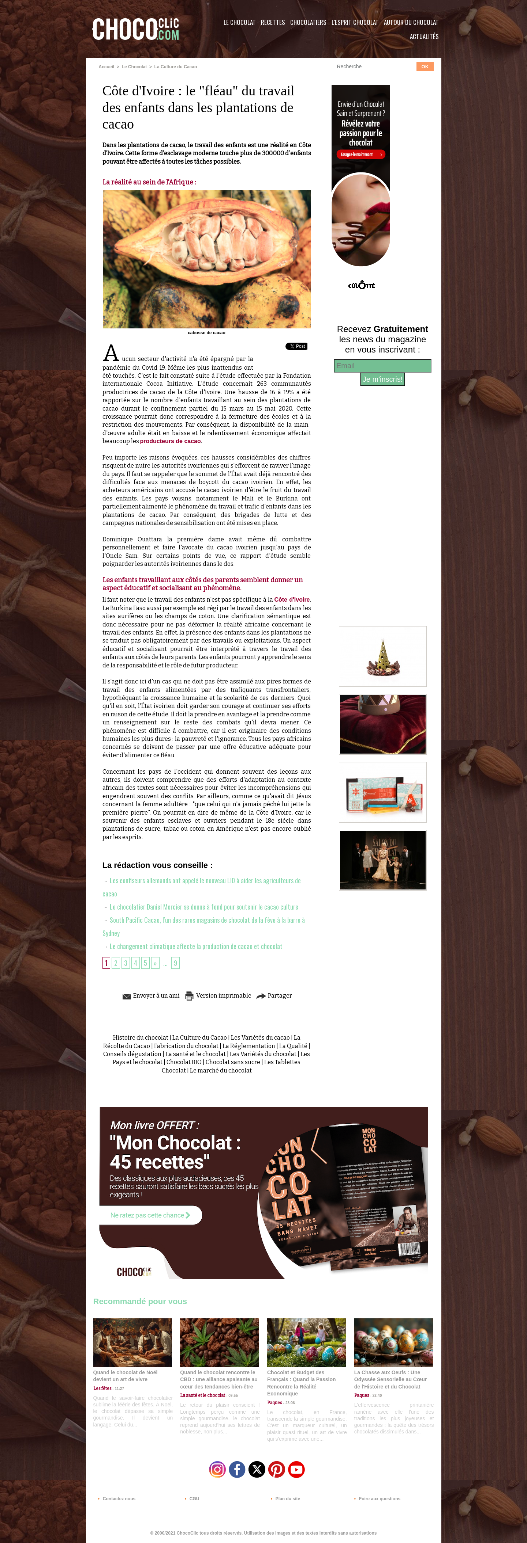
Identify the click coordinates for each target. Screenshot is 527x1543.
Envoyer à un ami (150, 995)
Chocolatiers (308, 22)
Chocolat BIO (184, 1062)
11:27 (118, 1389)
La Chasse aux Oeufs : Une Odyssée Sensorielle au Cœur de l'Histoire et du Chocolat (390, 1379)
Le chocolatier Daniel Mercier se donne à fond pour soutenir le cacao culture (200, 906)
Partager (274, 995)
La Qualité (293, 1046)
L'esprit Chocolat (355, 22)
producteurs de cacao (170, 441)
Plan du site (284, 1498)
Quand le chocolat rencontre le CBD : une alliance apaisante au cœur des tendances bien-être (219, 1379)
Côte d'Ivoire (292, 600)
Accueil (107, 66)
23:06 (288, 1403)
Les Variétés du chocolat (263, 1054)
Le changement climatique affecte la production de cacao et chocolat (192, 946)
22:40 (375, 1396)
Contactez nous (115, 1498)
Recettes (273, 22)
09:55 (231, 1396)
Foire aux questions (376, 1498)
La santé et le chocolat (195, 1054)
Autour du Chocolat (411, 22)
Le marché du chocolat (221, 1070)
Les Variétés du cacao (260, 1037)
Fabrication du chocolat (186, 1046)
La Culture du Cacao (175, 66)
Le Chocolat (240, 22)
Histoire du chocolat (140, 1037)
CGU (190, 1498)
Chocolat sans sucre (233, 1062)
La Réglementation (249, 1046)
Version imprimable (217, 995)
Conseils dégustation (132, 1054)
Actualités (424, 36)
